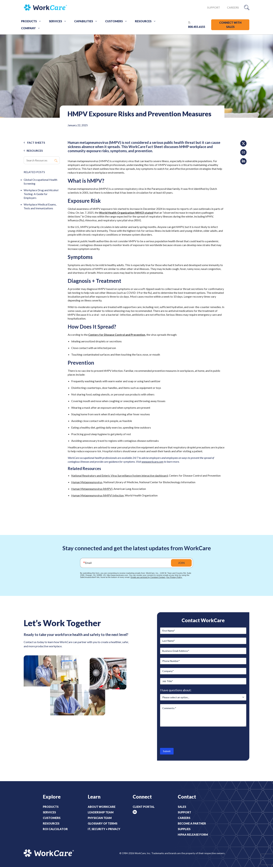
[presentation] (186, 737)
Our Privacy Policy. (174, 577)
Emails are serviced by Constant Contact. (148, 577)
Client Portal (144, 806)
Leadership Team (101, 812)
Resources (146, 21)
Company (32, 28)
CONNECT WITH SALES (230, 24)
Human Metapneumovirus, (87, 482)
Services (59, 21)
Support (213, 7)
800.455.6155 (196, 26)
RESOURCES (35, 150)
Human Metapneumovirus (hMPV (91, 488)
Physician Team (100, 817)
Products (32, 21)
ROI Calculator (55, 829)
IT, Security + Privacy (104, 829)
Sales (182, 806)
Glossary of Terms (102, 823)
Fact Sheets (36, 142)
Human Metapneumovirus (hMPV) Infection (97, 495)
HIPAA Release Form (193, 834)
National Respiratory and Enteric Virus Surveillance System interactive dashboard (119, 475)
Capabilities (87, 21)
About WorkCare (101, 806)
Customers (117, 21)
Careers (233, 7)
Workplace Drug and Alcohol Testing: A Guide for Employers (41, 193)
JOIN (181, 562)
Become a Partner (192, 823)
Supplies (184, 829)
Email (88, 562)
